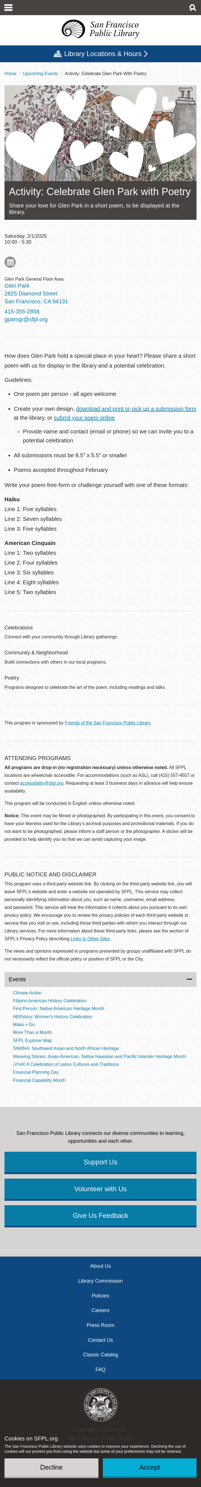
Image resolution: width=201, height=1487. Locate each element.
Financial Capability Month (39, 1080)
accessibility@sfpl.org (41, 783)
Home (10, 73)
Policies (100, 1296)
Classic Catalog (100, 1354)
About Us (100, 1266)
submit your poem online (84, 418)
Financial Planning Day (36, 1072)
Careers (100, 1310)
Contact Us (100, 1340)
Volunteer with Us (100, 1189)
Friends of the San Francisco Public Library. (108, 723)
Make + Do (24, 1024)
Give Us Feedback (100, 1215)
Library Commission (100, 1281)
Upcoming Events (40, 73)
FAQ (100, 1369)
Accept (149, 1467)
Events (17, 979)
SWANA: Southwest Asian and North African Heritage (66, 1048)
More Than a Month (32, 1032)
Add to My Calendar (10, 262)
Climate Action (27, 992)
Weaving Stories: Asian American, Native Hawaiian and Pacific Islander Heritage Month (99, 1056)
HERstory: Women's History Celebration (53, 1016)
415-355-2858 (22, 311)
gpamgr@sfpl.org (26, 319)
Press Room (100, 1325)
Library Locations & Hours (103, 53)
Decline (51, 1467)
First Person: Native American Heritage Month (58, 1008)
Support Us (100, 1162)
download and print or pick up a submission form (136, 409)
